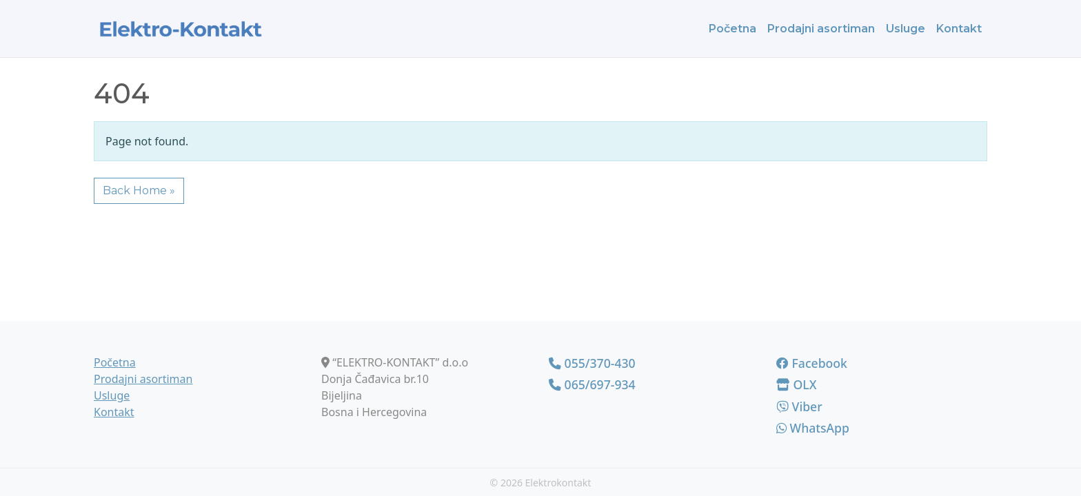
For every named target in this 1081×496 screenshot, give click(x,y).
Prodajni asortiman (821, 28)
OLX (796, 384)
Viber (799, 406)
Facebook (811, 363)
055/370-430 (592, 363)
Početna (732, 28)
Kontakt (959, 28)
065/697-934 (592, 384)
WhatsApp (812, 428)
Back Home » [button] (139, 190)
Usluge (905, 28)
